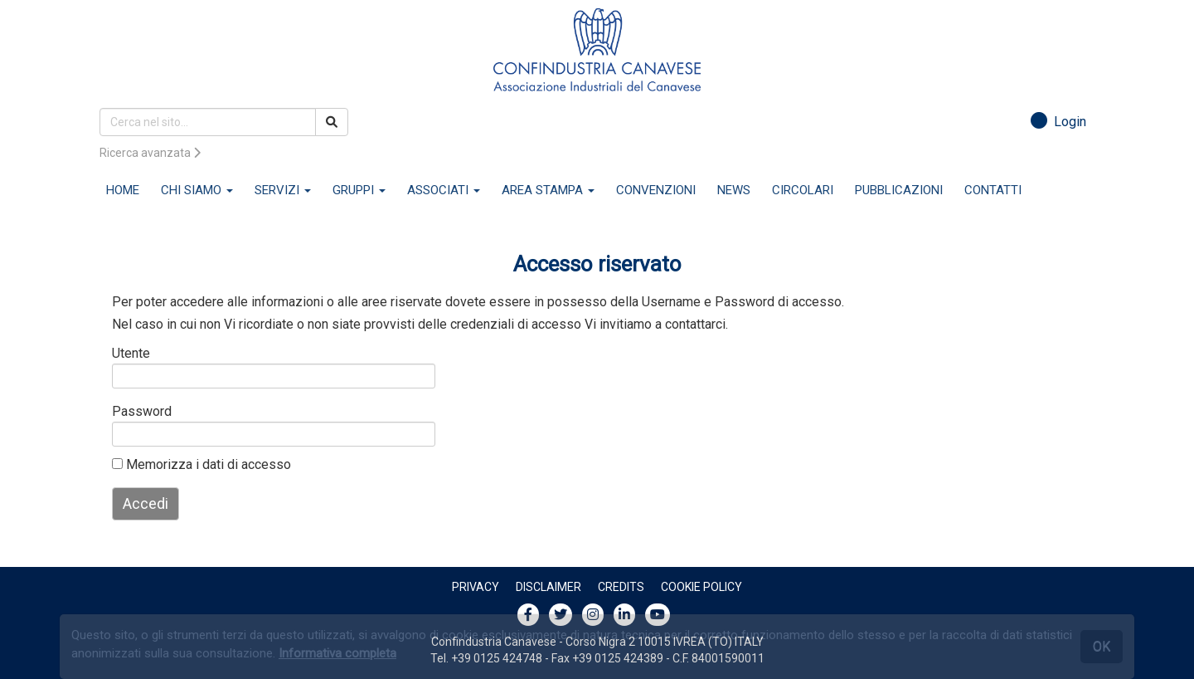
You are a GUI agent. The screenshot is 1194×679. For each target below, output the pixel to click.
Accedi (145, 503)
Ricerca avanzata (150, 152)
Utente (131, 353)
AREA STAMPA (548, 190)
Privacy (475, 587)
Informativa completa (337, 653)
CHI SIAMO (197, 190)
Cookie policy (701, 587)
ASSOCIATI (443, 190)
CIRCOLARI (802, 190)
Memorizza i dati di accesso (201, 464)
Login (1058, 121)
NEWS (733, 190)
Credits (621, 587)
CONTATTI (993, 190)
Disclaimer (548, 587)
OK (1101, 646)
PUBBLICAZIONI (899, 190)
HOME (122, 190)
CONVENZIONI (656, 190)
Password (139, 411)
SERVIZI (283, 190)
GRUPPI (359, 190)
